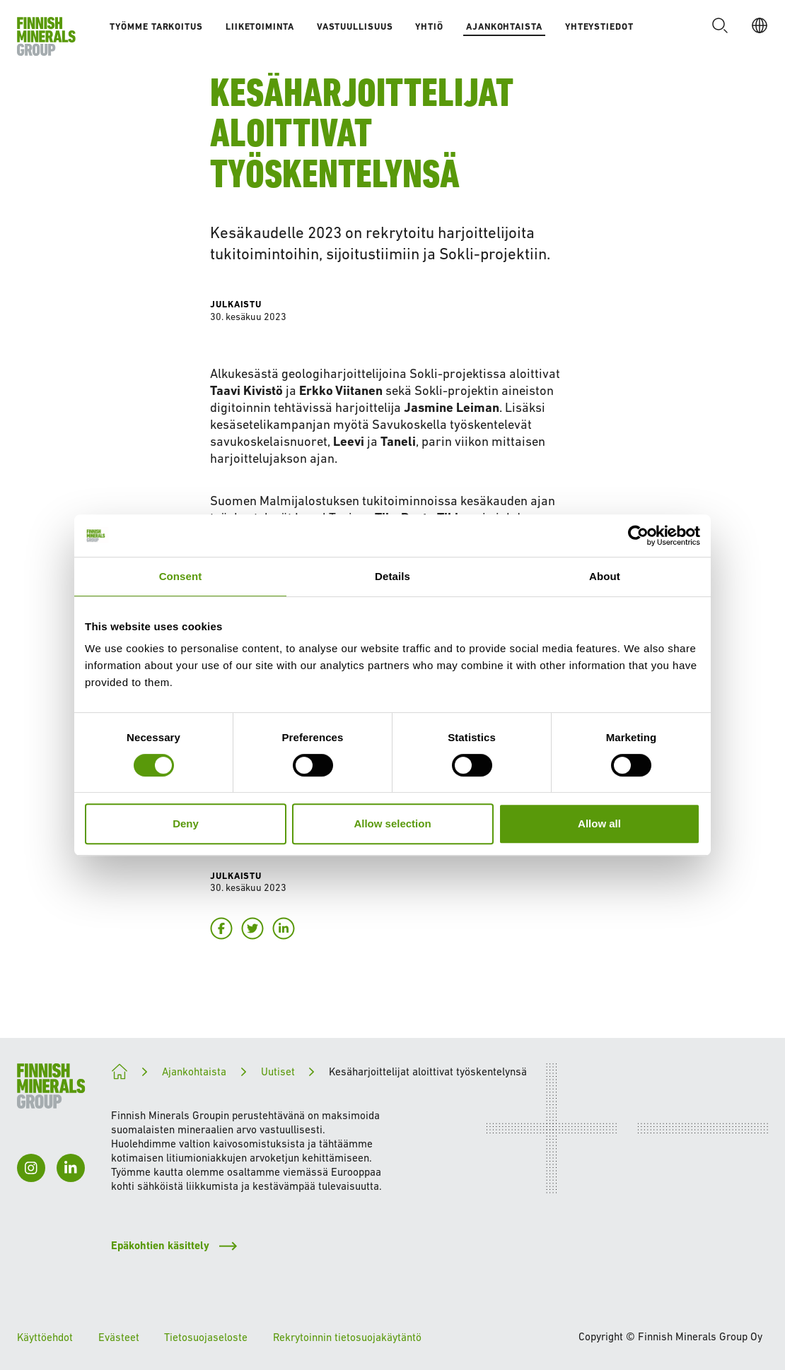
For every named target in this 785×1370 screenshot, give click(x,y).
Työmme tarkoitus (156, 26)
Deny (186, 823)
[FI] (759, 25)
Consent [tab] (180, 576)
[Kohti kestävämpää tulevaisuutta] (119, 1071)
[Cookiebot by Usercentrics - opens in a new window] (638, 535)
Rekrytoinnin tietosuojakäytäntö (347, 1337)
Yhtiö (429, 26)
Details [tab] (392, 576)
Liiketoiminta (260, 26)
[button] (719, 25)
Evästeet (118, 1337)
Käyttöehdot (45, 1337)
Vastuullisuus (355, 26)
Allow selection (392, 823)
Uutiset (278, 1071)
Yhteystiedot (599, 26)
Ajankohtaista (504, 26)
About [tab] (604, 576)
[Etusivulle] (46, 36)
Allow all (599, 823)
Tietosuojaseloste (206, 1337)
